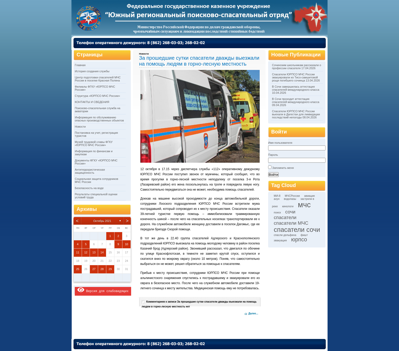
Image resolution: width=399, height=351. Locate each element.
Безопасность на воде (89, 188)
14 (101, 252)
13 (94, 252)
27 (94, 269)
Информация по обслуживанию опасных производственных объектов (99, 119)
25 (77, 269)
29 (110, 269)
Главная (80, 65)
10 (126, 244)
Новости (80, 126)
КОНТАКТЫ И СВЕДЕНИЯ (92, 102)
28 (101, 269)
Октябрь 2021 (102, 220)
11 (77, 252)
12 (85, 252)
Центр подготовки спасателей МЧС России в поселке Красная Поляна (98, 79)
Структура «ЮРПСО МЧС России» (97, 95)
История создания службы (92, 71)
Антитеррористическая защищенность (90, 171)
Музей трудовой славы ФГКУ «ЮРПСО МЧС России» (93, 143)
